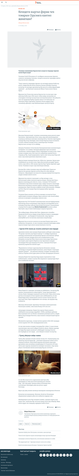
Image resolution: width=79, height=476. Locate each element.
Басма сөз (21, 8)
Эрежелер (3, 460)
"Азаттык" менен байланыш (8, 470)
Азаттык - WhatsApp (6, 462)
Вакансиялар (4, 468)
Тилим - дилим (24, 454)
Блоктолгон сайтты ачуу (7, 454)
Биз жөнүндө (4, 457)
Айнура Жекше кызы (23, 22)
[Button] (50, 30)
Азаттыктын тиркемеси (7, 465)
